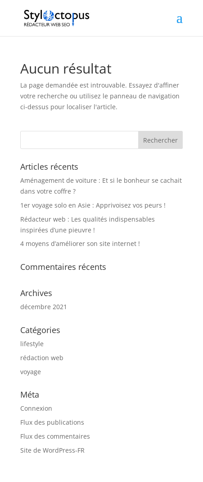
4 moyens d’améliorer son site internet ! (80, 243)
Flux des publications (52, 422)
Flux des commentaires (55, 436)
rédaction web (41, 357)
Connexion (36, 408)
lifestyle (32, 343)
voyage (30, 371)
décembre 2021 (43, 306)
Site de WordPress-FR (52, 450)
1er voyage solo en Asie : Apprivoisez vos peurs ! (93, 205)
